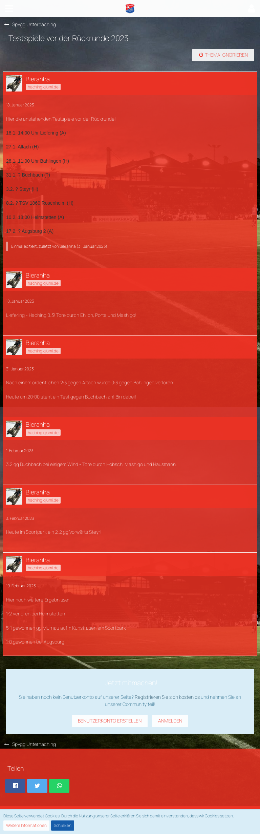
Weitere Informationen (26, 825)
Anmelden (170, 720)
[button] (9, 8)
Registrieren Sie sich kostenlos (167, 697)
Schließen (62, 825)
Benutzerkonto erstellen (110, 720)
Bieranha (68, 246)
